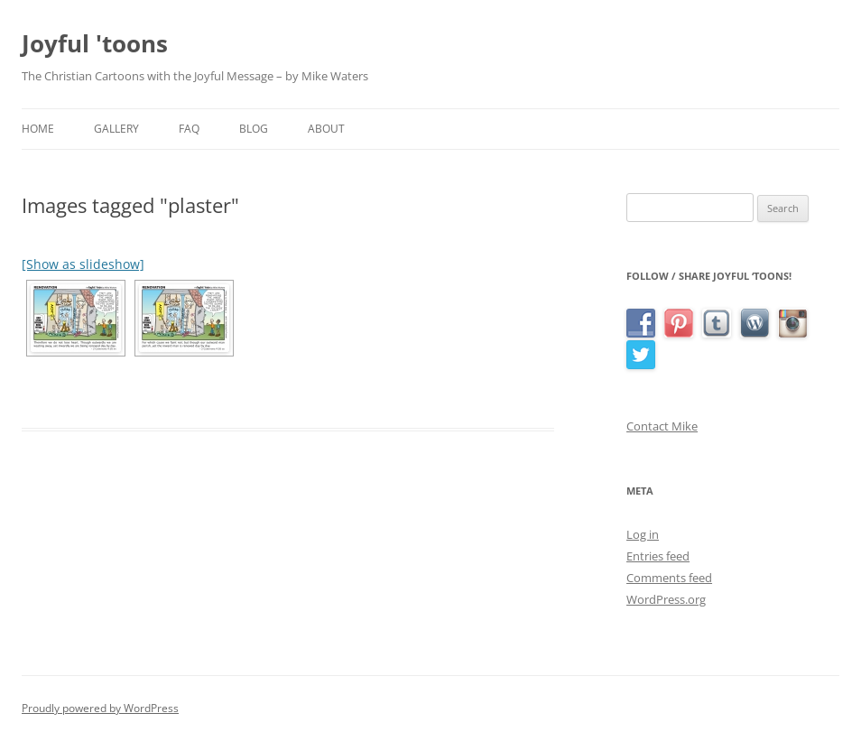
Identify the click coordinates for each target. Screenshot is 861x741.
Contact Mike (662, 426)
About (326, 128)
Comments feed (669, 578)
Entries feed (658, 556)
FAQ (189, 128)
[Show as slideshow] (83, 264)
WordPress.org (666, 599)
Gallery (116, 128)
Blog (253, 128)
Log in (642, 534)
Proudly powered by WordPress (100, 708)
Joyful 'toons (95, 43)
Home (38, 128)
